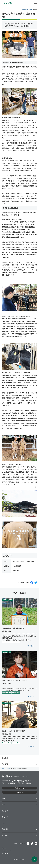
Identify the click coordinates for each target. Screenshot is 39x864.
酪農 (30, 9)
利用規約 (5, 835)
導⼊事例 (5, 811)
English (4, 848)
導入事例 (5, 764)
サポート (5, 823)
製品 (3, 798)
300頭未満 (24, 9)
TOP (3, 768)
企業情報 (5, 829)
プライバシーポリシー (7, 850)
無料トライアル (19, 788)
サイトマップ (5, 853)
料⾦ (3, 804)
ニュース (5, 817)
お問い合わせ (19, 792)
